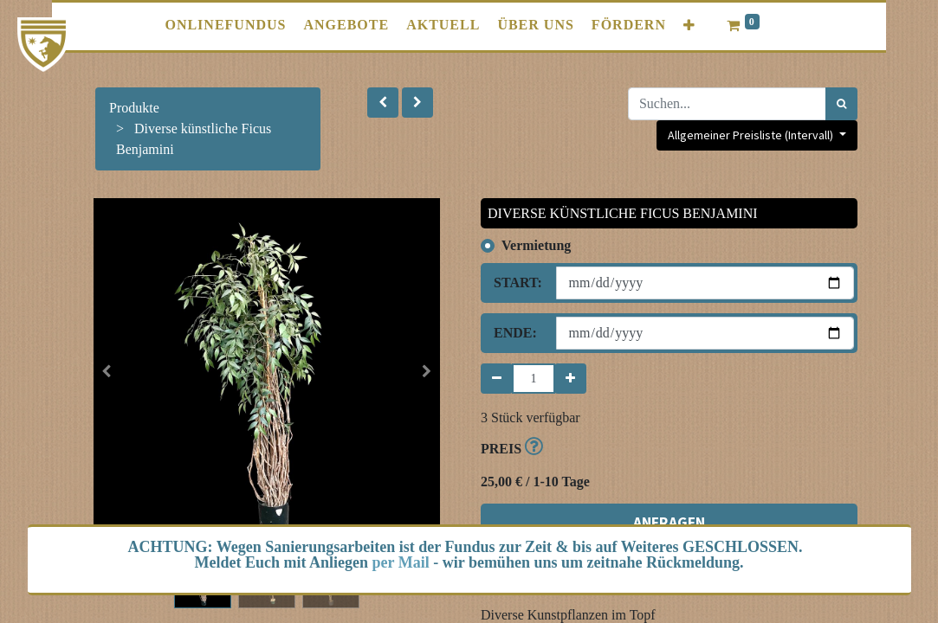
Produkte (134, 107)
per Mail (401, 562)
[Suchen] (841, 103)
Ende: (515, 332)
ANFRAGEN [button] (669, 522)
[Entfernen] (497, 378)
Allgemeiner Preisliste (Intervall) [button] (752, 135)
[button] (689, 25)
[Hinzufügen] (570, 378)
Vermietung (536, 245)
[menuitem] (225, 25)
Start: (518, 282)
